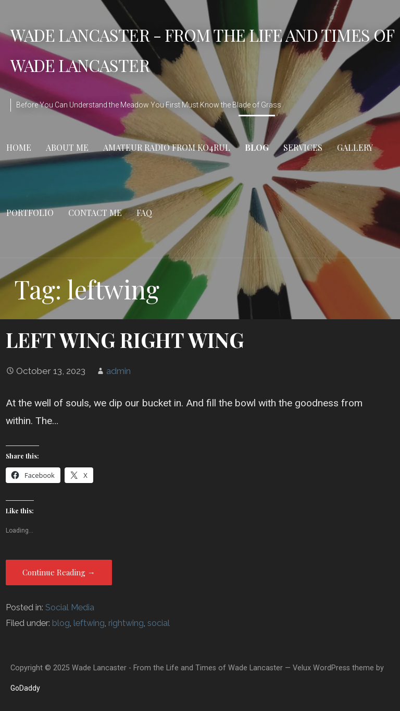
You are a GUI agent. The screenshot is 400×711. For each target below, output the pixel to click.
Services (302, 147)
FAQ (144, 212)
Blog (257, 147)
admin (118, 371)
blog (61, 623)
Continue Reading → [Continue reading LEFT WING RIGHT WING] (58, 572)
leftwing (89, 623)
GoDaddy (25, 688)
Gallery (355, 147)
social (158, 623)
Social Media (69, 607)
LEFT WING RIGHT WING (125, 339)
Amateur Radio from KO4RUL (166, 147)
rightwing (126, 623)
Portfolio (30, 212)
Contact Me (95, 212)
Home (18, 147)
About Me (67, 147)
